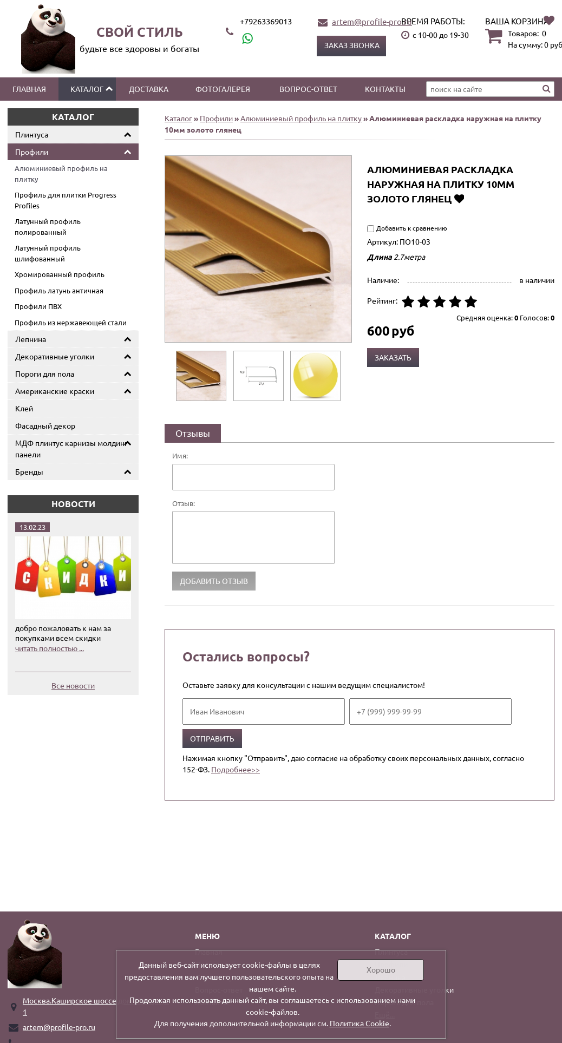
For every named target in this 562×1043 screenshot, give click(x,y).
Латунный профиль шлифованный (48, 253)
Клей (24, 408)
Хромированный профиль (59, 274)
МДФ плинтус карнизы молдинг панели (71, 448)
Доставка (148, 89)
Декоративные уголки (54, 356)
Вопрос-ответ (308, 89)
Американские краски (54, 391)
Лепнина (30, 339)
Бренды (29, 471)
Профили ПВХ (38, 306)
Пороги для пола (44, 373)
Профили (31, 151)
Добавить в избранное (459, 198)
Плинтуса (31, 134)
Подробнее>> (235, 769)
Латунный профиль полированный (48, 227)
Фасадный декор (45, 425)
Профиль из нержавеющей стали (71, 322)
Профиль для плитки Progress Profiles (65, 200)
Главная (29, 89)
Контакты (385, 89)
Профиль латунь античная (59, 290)
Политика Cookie (359, 1023)
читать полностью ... (49, 648)
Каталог (86, 89)
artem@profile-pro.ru (372, 21)
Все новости (73, 685)
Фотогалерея (222, 89)
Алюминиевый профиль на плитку (61, 173)
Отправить (212, 738)
